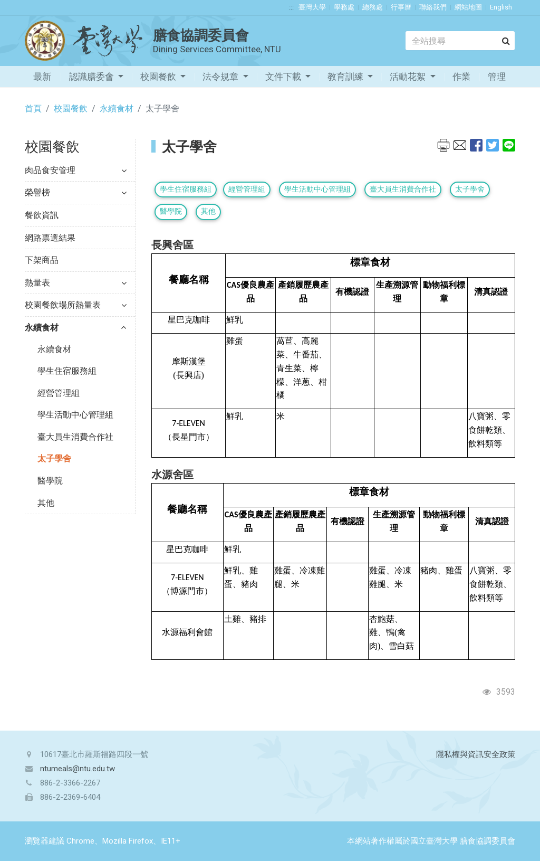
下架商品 (42, 260)
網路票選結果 (50, 238)
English (501, 7)
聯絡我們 (433, 7)
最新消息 (42, 79)
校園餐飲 (159, 76)
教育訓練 (346, 76)
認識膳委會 (92, 76)
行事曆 (401, 7)
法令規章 (221, 76)
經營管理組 (58, 393)
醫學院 (50, 481)
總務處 (372, 7)
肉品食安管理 (76, 170)
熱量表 (76, 283)
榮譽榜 (76, 192)
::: (291, 7)
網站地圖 (468, 7)
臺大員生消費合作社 (75, 437)
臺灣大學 (312, 7)
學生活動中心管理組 (75, 415)
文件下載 (284, 76)
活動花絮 (409, 76)
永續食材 (116, 108)
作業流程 (461, 79)
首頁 (33, 108)
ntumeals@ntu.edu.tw (77, 768)
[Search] (460, 41)
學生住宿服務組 (67, 371)
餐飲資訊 (42, 215)
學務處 (344, 7)
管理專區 (497, 79)
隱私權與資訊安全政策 (475, 754)
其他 (45, 503)
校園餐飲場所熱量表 (76, 305)
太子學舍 (54, 458)
